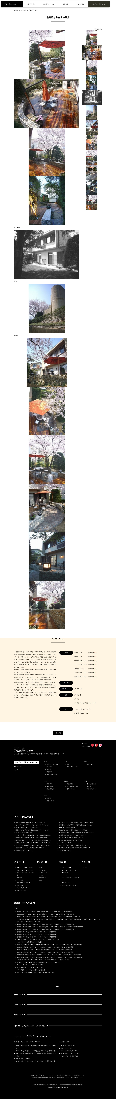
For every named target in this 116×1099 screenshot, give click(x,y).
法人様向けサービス (48, 4)
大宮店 (89, 786)
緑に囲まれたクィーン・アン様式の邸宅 (26, 827)
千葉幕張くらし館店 (72, 767)
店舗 (85, 867)
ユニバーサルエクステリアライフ (70, 1053)
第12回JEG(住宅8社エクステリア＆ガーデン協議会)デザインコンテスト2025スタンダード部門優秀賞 (45, 914)
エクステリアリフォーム (24, 888)
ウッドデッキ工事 (64, 1042)
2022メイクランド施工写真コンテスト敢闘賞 (29, 942)
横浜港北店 (70, 784)
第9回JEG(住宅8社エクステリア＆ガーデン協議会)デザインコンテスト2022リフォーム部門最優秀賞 (45, 947)
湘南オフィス (70, 789)
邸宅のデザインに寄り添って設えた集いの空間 (72, 845)
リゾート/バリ (43, 872)
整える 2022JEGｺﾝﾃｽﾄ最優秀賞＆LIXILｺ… (71, 837)
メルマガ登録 (80, 4)
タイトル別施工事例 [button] (23, 817)
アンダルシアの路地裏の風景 (23, 832)
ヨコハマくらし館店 (72, 786)
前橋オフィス (91, 764)
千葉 (65, 761)
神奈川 (66, 781)
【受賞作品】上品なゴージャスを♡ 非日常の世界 (30, 848)
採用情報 (65, 4)
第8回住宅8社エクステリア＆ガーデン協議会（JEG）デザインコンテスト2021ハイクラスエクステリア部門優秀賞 (49, 954)
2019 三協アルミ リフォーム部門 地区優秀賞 (31, 970)
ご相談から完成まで (63, 1075)
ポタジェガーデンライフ (68, 1048)
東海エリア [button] (20, 1005)
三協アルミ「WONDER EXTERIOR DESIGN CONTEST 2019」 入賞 (36, 972)
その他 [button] (86, 862)
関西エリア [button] (20, 1014)
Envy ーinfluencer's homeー (67, 827)
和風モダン (42, 877)
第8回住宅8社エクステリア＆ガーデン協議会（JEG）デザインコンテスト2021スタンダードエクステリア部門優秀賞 (49, 957)
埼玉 (85, 781)
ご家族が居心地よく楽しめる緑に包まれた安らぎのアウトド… (33, 842)
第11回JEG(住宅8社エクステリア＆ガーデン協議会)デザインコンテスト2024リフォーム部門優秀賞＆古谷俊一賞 (48, 916)
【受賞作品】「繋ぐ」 (65, 842)
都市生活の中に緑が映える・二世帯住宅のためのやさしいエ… (77, 825)
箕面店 (49, 798)
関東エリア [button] (20, 995)
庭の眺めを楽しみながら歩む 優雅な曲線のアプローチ (74, 848)
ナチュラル (42, 870)
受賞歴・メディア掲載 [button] (24, 903)
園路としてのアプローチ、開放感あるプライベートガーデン (32, 830)
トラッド (41, 875)
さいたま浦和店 (91, 784)
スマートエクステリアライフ (69, 1051)
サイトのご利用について (77, 1075)
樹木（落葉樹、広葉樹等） (23, 1058)
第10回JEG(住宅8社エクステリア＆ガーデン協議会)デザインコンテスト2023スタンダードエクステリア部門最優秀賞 (50, 927)
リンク (16, 770)
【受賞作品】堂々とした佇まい (24, 850)
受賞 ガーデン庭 (21, 890)
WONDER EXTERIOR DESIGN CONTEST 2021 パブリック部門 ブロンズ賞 (38, 962)
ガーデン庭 (20, 880)
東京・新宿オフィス (52, 774)
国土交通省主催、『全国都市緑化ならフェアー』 (31, 967)
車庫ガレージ (66, 882)
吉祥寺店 (49, 772)
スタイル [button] (19, 862)
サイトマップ (18, 766)
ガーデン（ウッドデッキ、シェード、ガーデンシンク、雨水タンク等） (36, 1061)
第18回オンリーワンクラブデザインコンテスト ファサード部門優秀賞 (37, 937)
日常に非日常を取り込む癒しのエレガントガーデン (30, 822)
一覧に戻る (58, 733)
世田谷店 (49, 767)
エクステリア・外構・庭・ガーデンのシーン (32, 1036)
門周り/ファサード (67, 867)
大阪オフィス (50, 801)
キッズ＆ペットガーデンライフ (69, 1056)
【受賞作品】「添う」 (65, 850)
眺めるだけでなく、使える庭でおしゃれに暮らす (73, 830)
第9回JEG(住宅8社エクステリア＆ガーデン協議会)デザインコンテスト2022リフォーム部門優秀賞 (44, 949)
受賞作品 (19, 877)
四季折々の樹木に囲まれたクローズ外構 (70, 840)
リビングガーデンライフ (68, 1046)
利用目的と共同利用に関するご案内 (42, 1077)
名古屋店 (49, 784)
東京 (45, 761)
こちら (95, 652)
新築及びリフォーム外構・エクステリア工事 (27, 1042)
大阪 (45, 796)
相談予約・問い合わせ (99, 4)
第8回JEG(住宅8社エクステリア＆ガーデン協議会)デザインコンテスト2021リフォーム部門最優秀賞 (45, 952)
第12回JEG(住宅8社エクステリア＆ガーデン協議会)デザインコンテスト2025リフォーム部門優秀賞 (44, 911)
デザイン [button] (42, 862)
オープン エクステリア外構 (24, 867)
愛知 (45, 781)
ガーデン (64, 875)
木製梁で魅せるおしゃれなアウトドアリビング (72, 835)
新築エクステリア (22, 885)
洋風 (40, 880)
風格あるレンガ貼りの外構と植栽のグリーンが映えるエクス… (77, 832)
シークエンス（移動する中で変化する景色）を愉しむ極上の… (33, 845)
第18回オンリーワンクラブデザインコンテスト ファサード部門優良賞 (37, 932)
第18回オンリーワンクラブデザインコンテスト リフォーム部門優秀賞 (37, 934)
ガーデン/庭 (65, 872)
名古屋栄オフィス (52, 789)
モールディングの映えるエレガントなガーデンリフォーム (31, 825)
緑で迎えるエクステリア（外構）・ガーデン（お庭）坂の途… (77, 822)
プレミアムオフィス (52, 764)
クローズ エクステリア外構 (24, 870)
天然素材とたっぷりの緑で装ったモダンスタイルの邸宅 (31, 837)
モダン (41, 867)
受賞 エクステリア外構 (23, 882)
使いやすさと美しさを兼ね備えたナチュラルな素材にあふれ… (33, 835)
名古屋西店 (50, 786)
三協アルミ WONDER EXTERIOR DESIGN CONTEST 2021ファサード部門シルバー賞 (43, 959)
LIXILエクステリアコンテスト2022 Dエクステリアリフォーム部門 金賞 (38, 939)
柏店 (68, 764)
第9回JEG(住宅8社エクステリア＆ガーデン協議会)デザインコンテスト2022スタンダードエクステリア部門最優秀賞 (49, 944)
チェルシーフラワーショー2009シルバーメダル (30, 965)
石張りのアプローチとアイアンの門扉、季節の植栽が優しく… (33, 840)
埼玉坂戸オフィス (92, 789)
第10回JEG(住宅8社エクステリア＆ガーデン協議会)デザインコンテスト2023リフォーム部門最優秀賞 (45, 924)
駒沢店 (49, 769)
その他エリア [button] (31, 1026)
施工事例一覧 (31, 4)
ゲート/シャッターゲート (69, 870)
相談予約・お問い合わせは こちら (26, 762)
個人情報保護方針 (59, 1077)
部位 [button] (62, 862)
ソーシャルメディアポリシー (74, 1077)
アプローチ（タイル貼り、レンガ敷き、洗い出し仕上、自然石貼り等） (36, 1051)
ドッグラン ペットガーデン (69, 885)
